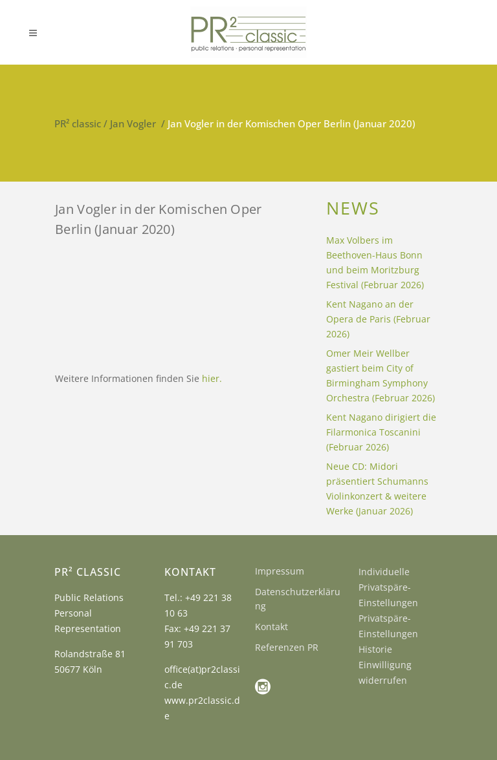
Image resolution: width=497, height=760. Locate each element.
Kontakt (271, 626)
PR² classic (77, 123)
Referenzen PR (286, 647)
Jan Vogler (133, 123)
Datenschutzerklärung (297, 599)
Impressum (279, 571)
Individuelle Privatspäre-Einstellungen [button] (388, 587)
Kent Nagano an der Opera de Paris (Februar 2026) (378, 319)
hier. (212, 378)
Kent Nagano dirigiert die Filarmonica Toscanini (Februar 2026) (381, 432)
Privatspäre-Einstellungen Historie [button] (388, 633)
